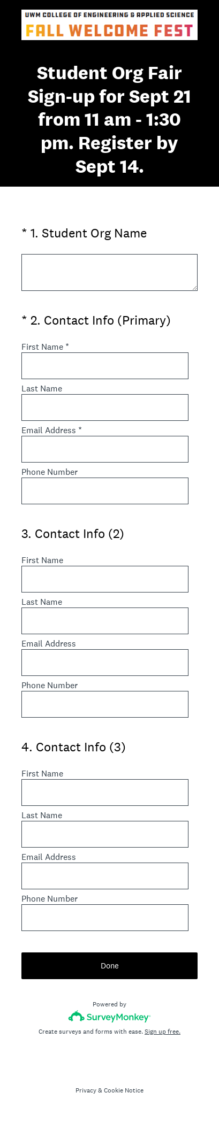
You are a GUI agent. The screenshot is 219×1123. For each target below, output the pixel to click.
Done (110, 965)
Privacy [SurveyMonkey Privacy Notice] (85, 1090)
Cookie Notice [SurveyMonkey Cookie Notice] (124, 1090)
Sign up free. (162, 1031)
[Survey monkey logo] (109, 1016)
